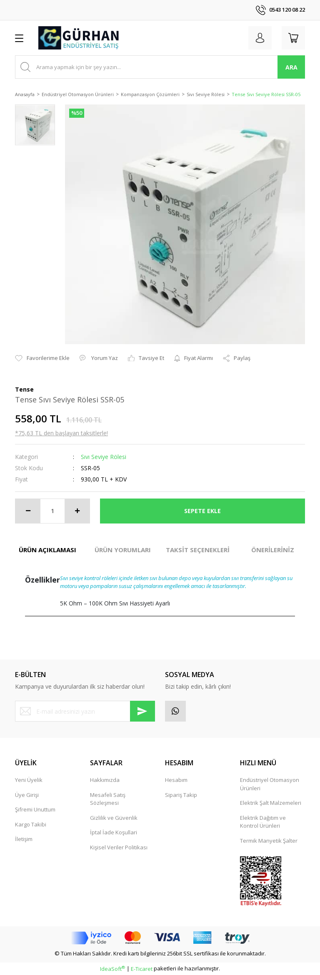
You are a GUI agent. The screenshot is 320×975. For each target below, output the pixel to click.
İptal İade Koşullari (113, 832)
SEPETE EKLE (202, 511)
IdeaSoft (112, 969)
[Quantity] (52, 511)
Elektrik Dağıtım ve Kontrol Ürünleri (263, 822)
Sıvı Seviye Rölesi (103, 457)
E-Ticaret (141, 969)
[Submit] (142, 711)
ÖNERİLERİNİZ (272, 550)
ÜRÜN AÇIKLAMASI (47, 550)
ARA (291, 67)
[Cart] (293, 38)
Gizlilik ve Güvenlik (114, 817)
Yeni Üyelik (28, 780)
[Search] (160, 67)
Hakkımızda (105, 780)
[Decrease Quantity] (27, 511)
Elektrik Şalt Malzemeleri (270, 802)
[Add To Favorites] (42, 358)
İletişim (23, 839)
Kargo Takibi (30, 824)
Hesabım (176, 780)
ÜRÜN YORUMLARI (123, 550)
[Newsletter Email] (85, 711)
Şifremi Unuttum (35, 809)
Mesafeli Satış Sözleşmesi (107, 799)
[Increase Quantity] (77, 511)
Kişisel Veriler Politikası (119, 847)
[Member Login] (260, 38)
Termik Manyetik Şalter (269, 840)
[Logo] (79, 38)
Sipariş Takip (181, 795)
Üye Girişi (27, 795)
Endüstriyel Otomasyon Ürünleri (269, 784)
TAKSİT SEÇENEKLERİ (198, 550)
